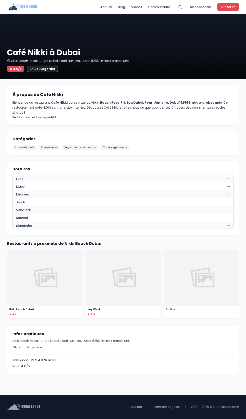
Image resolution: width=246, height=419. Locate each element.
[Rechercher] (180, 7)
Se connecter (200, 7)
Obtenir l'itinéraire (27, 347)
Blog (121, 7)
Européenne (49, 147)
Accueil (106, 7)
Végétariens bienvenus (80, 147)
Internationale (24, 147)
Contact (135, 407)
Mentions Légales (167, 407)
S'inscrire (228, 7)
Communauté (159, 7)
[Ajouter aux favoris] (42, 69)
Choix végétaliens (115, 147)
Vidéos (136, 7)
